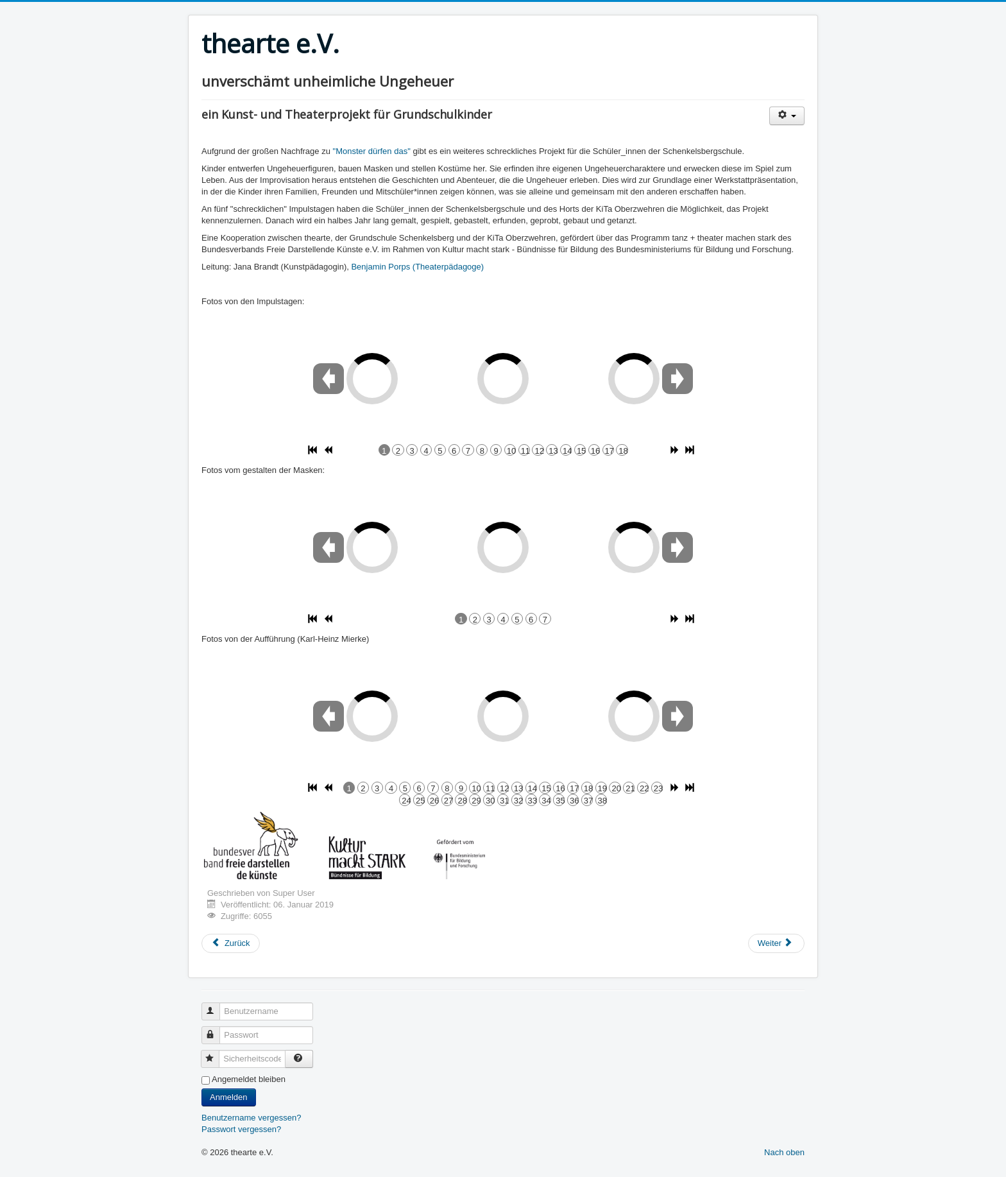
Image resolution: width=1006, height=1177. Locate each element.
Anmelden (229, 1097)
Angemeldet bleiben (249, 1079)
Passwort (216, 1029)
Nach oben (784, 1152)
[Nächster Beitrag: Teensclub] (776, 943)
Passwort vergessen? (241, 1129)
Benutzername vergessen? (251, 1117)
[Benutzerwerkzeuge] (787, 116)
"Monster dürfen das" (373, 151)
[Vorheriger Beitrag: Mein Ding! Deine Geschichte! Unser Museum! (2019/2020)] (230, 943)
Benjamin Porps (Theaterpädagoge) (417, 266)
